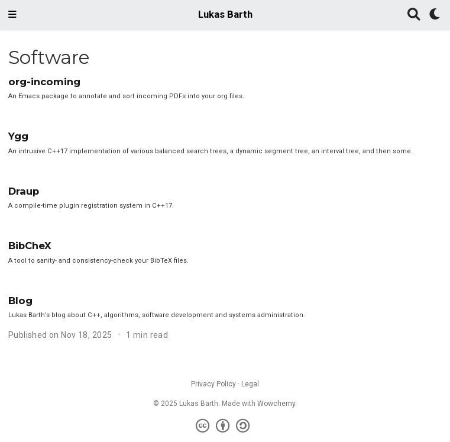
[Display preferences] (435, 15)
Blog (20, 301)
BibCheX (29, 245)
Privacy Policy (213, 384)
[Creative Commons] (225, 426)
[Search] (413, 15)
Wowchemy (276, 403)
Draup (23, 191)
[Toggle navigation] (12, 15)
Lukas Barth (225, 14)
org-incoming (44, 82)
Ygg (18, 136)
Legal (250, 384)
